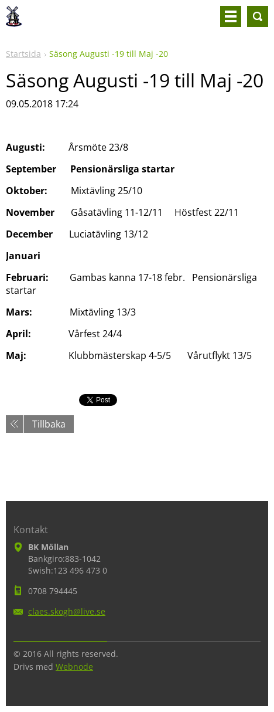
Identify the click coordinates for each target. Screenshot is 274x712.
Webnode (74, 666)
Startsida (23, 53)
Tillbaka (49, 424)
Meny (231, 16)
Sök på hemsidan (257, 16)
